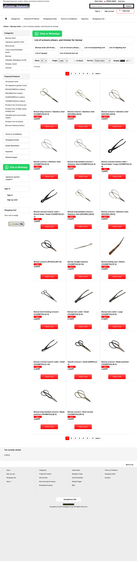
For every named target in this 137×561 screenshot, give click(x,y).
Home (8, 470)
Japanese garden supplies (12, 178)
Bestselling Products (46, 485)
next (98, 74)
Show (37, 61)
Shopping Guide (12, 140)
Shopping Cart (11, 477)
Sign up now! (109, 11)
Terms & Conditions (13, 134)
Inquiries (9, 152)
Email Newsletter (12, 146)
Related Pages (11, 157)
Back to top (129, 464)
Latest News (76, 470)
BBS (73, 485)
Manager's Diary (77, 474)
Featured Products (45, 474)
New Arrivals (43, 477)
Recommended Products (47, 481)
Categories (42, 470)
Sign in (97, 11)
